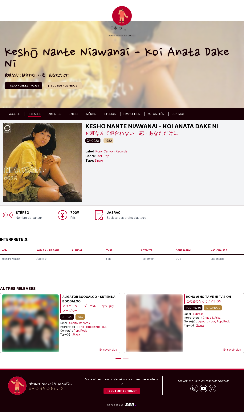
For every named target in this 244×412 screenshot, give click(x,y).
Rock (83, 330)
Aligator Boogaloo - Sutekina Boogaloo (89, 299)
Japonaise (217, 258)
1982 (108, 141)
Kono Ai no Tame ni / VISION (208, 297)
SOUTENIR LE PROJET (63, 85)
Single (76, 334)
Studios (110, 113)
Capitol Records (79, 323)
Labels (74, 113)
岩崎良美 (41, 258)
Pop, (77, 330)
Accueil (14, 113)
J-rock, (212, 321)
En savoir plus (108, 349)
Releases (34, 113)
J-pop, (202, 321)
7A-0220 (93, 141)
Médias (91, 113)
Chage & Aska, (212, 317)
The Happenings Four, (93, 326)
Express (198, 313)
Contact (178, 113)
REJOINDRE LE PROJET (23, 85)
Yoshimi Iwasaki (11, 258)
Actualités (156, 113)
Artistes (54, 113)
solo (109, 258)
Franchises (132, 113)
